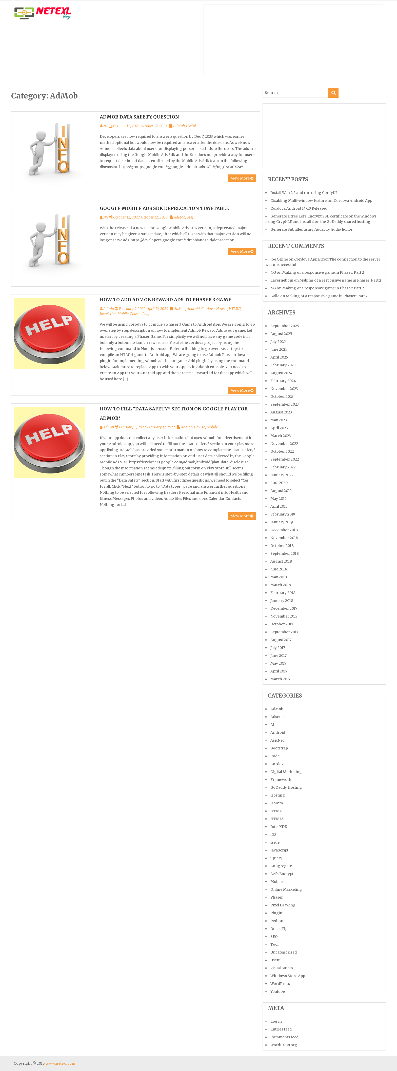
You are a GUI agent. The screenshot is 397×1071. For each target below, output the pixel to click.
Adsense (277, 717)
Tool (274, 944)
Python (276, 921)
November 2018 (284, 538)
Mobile (123, 313)
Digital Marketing (286, 771)
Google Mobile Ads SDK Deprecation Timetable (164, 208)
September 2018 (284, 553)
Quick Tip (278, 928)
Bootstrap (279, 748)
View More (242, 178)
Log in (276, 1021)
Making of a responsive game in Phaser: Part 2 (323, 272)
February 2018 (282, 592)
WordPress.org (283, 1045)
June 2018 (278, 569)
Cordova (208, 308)
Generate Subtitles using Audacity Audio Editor (311, 229)
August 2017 (280, 640)
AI (272, 724)
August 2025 (281, 333)
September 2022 (284, 459)
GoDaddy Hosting (286, 787)
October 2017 (281, 624)
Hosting (277, 795)
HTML (276, 811)
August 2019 (281, 490)
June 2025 (278, 349)
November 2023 (284, 388)
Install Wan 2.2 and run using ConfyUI (303, 192)
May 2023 (278, 420)
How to (221, 308)
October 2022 (282, 451)
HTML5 (235, 308)
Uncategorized (283, 952)
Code (275, 756)
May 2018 (278, 577)
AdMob (179, 126)
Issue (275, 842)
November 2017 (283, 616)
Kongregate (281, 866)
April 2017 (278, 671)
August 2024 (281, 373)
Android (193, 308)
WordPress (280, 983)
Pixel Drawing (282, 905)
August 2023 (281, 412)
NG (105, 126)
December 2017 (283, 608)
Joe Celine (279, 259)
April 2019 (279, 506)
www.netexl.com (60, 1063)
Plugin (147, 313)
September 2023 (284, 404)
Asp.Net (277, 740)
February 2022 (283, 467)
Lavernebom (281, 280)
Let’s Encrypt (281, 873)
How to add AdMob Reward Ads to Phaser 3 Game (165, 300)
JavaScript (108, 313)
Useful (191, 126)
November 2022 (284, 443)
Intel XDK (278, 826)
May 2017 (278, 663)
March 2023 (280, 435)
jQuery (276, 858)
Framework (280, 779)
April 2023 (279, 428)
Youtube (277, 991)
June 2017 (278, 655)
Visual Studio (281, 968)
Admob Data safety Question (139, 117)
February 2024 (283, 381)
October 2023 (282, 396)
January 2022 (281, 475)
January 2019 (281, 522)
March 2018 (280, 585)
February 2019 (282, 514)
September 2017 (284, 632)
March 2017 (280, 679)
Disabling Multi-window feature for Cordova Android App (321, 200)
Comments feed (284, 1037)
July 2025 (278, 341)
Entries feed (281, 1029)
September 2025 (284, 326)
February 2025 (283, 365)
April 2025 (279, 357)
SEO (274, 936)
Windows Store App (287, 976)
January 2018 (281, 600)
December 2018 (284, 530)
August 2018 (281, 561)
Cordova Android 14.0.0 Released (298, 208)
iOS (273, 834)
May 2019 (278, 498)
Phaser (135, 313)
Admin (108, 308)
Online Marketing (286, 889)
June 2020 (279, 483)
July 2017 (277, 647)
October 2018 (282, 545)
